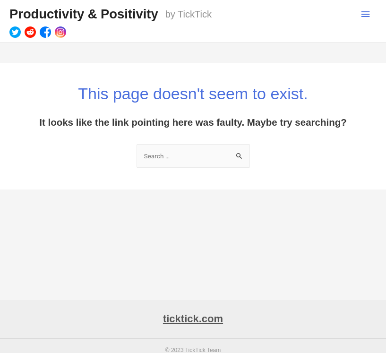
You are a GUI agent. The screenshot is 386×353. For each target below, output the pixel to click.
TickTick (195, 14)
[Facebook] (45, 32)
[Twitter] (15, 32)
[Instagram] (60, 32)
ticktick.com (193, 319)
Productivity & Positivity (83, 14)
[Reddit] (30, 32)
